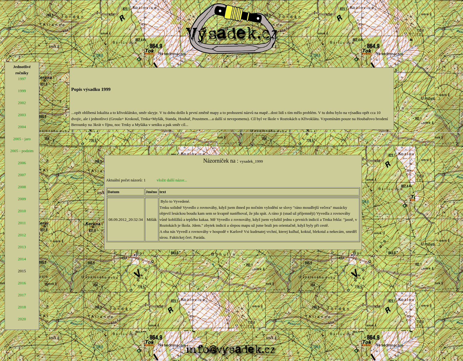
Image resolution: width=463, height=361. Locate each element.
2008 (22, 187)
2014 (22, 259)
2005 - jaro (22, 138)
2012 (22, 235)
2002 (22, 102)
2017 (22, 295)
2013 (22, 247)
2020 (22, 319)
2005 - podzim (22, 150)
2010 (22, 211)
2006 (22, 162)
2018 (22, 307)
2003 (22, 114)
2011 (22, 223)
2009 (22, 199)
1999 (22, 90)
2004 (22, 126)
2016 (22, 283)
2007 (22, 174)
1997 (22, 78)
